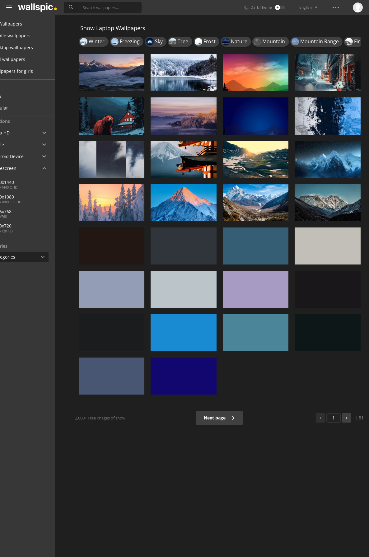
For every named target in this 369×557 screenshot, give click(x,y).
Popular (23, 108)
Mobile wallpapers (30, 36)
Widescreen (23, 168)
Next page (223, 418)
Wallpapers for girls (31, 71)
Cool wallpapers (27, 59)
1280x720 (25, 225)
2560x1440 (26, 182)
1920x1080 (26, 196)
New (19, 96)
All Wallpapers (25, 24)
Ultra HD (19, 133)
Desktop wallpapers (31, 47)
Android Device (26, 156)
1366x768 (46, 211)
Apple (16, 144)
